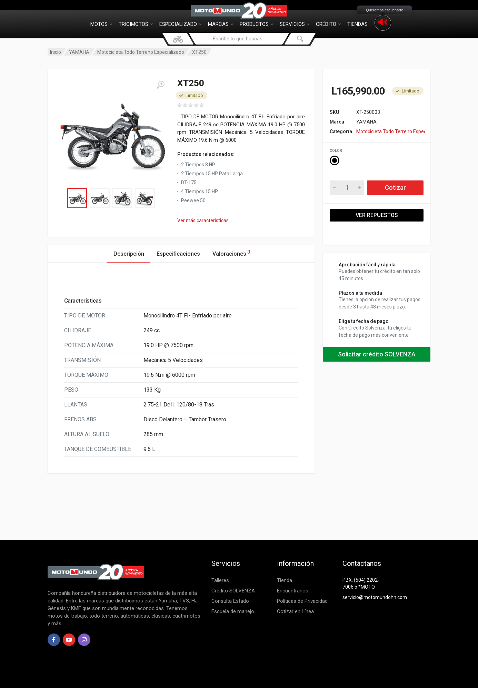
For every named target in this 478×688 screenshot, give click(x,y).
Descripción (128, 253)
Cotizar (395, 187)
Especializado (180, 24)
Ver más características (203, 220)
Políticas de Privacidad (302, 601)
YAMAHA (79, 52)
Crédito (328, 24)
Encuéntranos (292, 591)
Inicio (55, 52)
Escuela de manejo (232, 611)
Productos (256, 24)
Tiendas (357, 24)
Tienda (284, 580)
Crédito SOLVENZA (233, 591)
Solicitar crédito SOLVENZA (377, 354)
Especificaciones (178, 253)
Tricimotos (136, 24)
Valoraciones (231, 252)
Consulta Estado (230, 601)
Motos (101, 24)
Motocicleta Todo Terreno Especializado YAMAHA (390, 131)
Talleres (220, 580)
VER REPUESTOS (377, 215)
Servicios (294, 24)
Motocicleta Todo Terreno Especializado (140, 52)
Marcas (220, 24)
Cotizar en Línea (295, 611)
